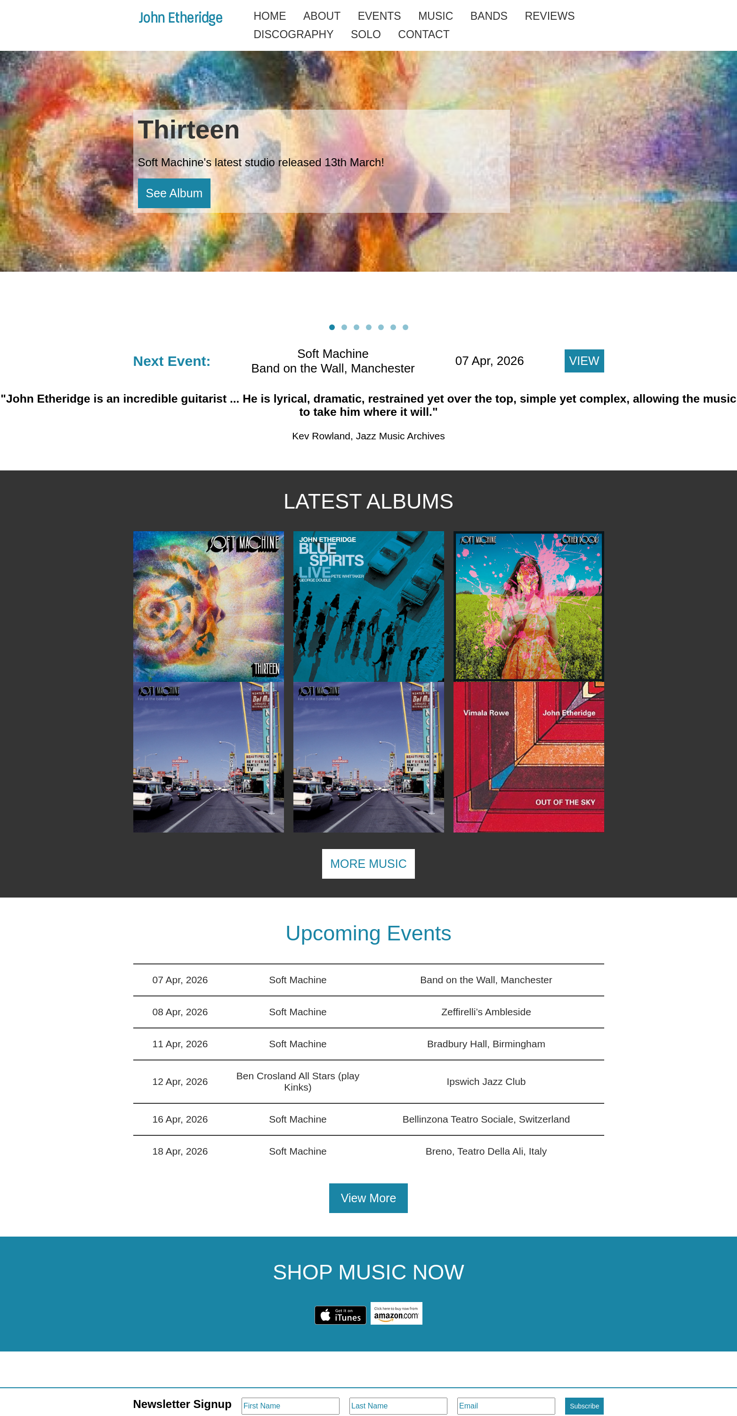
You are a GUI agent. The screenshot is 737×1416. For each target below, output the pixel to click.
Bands (489, 16)
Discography (294, 34)
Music (435, 16)
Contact (423, 34)
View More (369, 1198)
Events (379, 16)
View (584, 360)
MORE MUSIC (368, 863)
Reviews (550, 16)
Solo (366, 34)
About (321, 16)
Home (270, 16)
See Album (174, 193)
